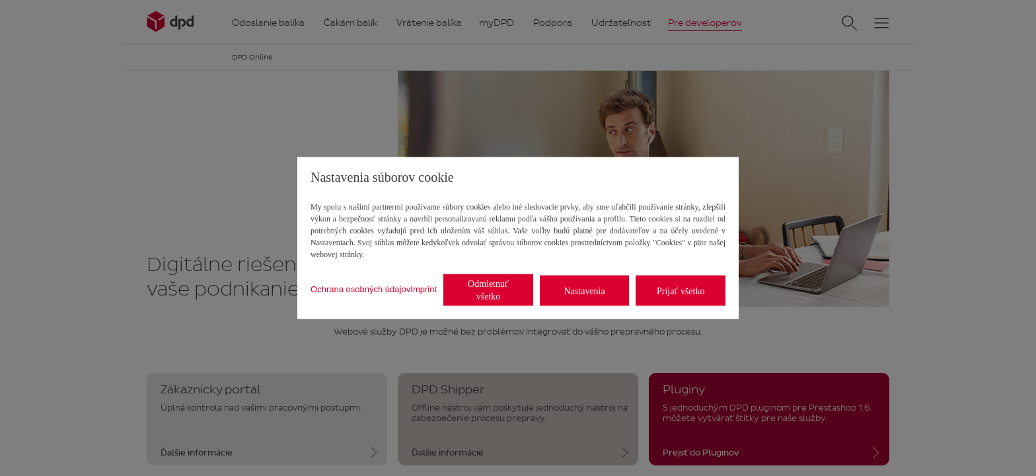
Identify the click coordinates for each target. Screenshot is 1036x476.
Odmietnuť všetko (488, 290)
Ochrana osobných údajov (360, 289)
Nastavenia (584, 291)
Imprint (423, 289)
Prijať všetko (680, 291)
